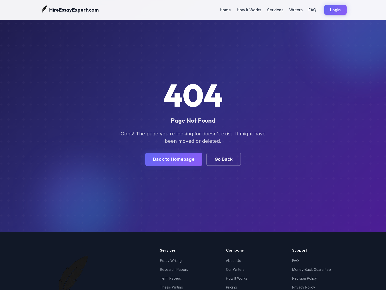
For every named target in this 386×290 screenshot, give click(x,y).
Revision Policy (304, 278)
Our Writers (235, 269)
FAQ (312, 9)
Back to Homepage (173, 159)
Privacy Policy (303, 287)
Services (275, 9)
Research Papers (174, 269)
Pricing (231, 287)
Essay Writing (171, 260)
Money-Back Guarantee (311, 269)
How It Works (249, 9)
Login (335, 9)
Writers (296, 9)
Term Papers (170, 278)
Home (225, 9)
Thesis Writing (171, 287)
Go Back (224, 159)
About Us (233, 260)
